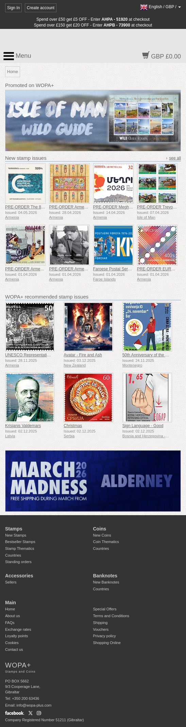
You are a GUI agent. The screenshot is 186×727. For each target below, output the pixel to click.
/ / (160, 6)
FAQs (10, 623)
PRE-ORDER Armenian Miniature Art (82, 207)
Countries (13, 555)
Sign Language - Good (143, 425)
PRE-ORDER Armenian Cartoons (35, 269)
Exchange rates (18, 629)
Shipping (100, 623)
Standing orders (18, 562)
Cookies (12, 643)
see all (175, 158)
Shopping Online (107, 643)
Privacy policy (104, 636)
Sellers (11, 582)
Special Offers (105, 609)
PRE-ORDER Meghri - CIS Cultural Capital (132, 207)
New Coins (102, 535)
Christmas (73, 425)
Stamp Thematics (19, 548)
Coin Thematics (106, 542)
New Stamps (15, 535)
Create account (40, 7)
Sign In (13, 7)
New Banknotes (106, 582)
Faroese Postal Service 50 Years (122, 269)
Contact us (14, 649)
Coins (99, 528)
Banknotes (105, 575)
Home (10, 609)
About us (12, 616)
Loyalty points (16, 636)
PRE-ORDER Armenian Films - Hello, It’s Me (89, 269)
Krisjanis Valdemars (23, 425)
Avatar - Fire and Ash (83, 355)
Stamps (13, 528)
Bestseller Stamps (20, 542)
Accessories (19, 575)
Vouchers (101, 629)
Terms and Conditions (111, 616)
